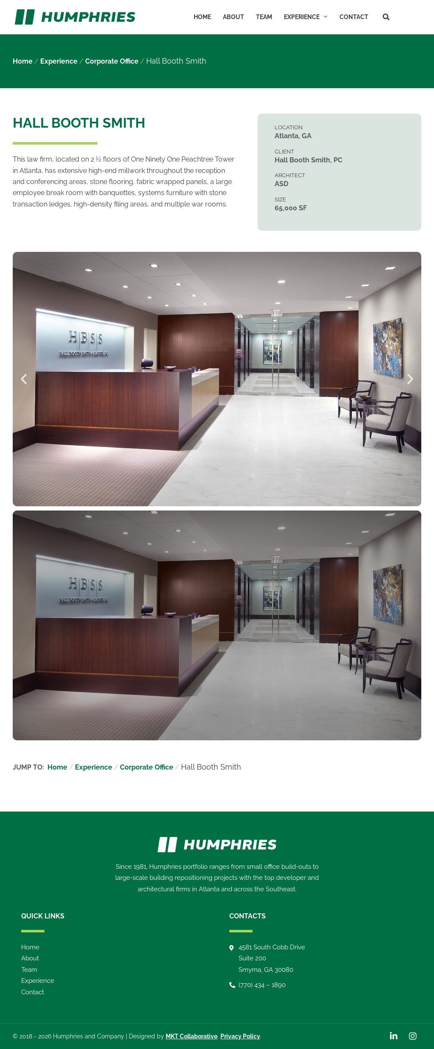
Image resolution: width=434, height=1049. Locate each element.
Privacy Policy (240, 1036)
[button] (323, 17)
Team (264, 17)
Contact (353, 17)
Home (202, 17)
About (233, 17)
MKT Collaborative (191, 1036)
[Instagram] (415, 16)
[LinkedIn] (402, 16)
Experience (305, 17)
